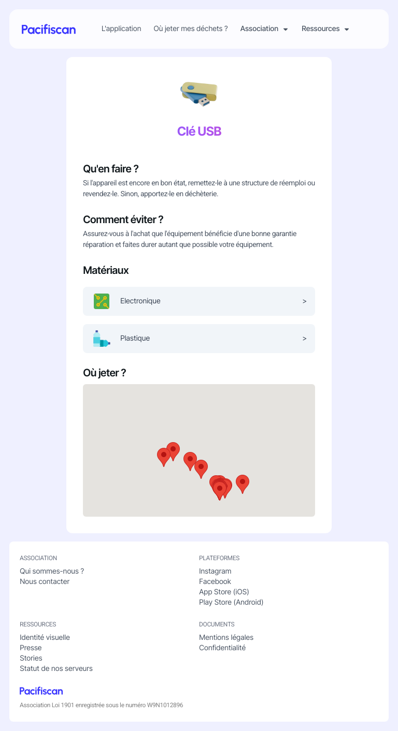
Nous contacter (44, 581)
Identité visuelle (45, 637)
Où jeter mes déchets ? (190, 29)
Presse (30, 648)
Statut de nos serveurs (56, 668)
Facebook (215, 581)
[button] (201, 469)
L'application (121, 29)
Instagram (215, 571)
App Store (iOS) (224, 592)
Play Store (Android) (231, 602)
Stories (31, 658)
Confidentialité (222, 648)
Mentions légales (226, 637)
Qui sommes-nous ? (52, 571)
